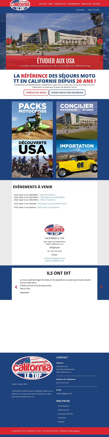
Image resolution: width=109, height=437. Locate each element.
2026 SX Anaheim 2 (48, 200)
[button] (16, 286)
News (51, 4)
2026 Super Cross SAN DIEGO (52, 197)
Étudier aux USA (60, 4)
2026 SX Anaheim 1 (48, 195)
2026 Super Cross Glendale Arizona (52, 203)
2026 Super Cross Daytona (48, 207)
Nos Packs (43, 4)
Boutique (96, 4)
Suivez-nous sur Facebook (67, 92)
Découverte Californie (65, 414)
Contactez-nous (36, 92)
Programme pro (74, 4)
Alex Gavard (75, 431)
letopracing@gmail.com (54, 260)
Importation (86, 4)
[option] (54, 41)
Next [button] (100, 41)
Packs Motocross (63, 406)
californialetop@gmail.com (54, 258)
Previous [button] (9, 41)
